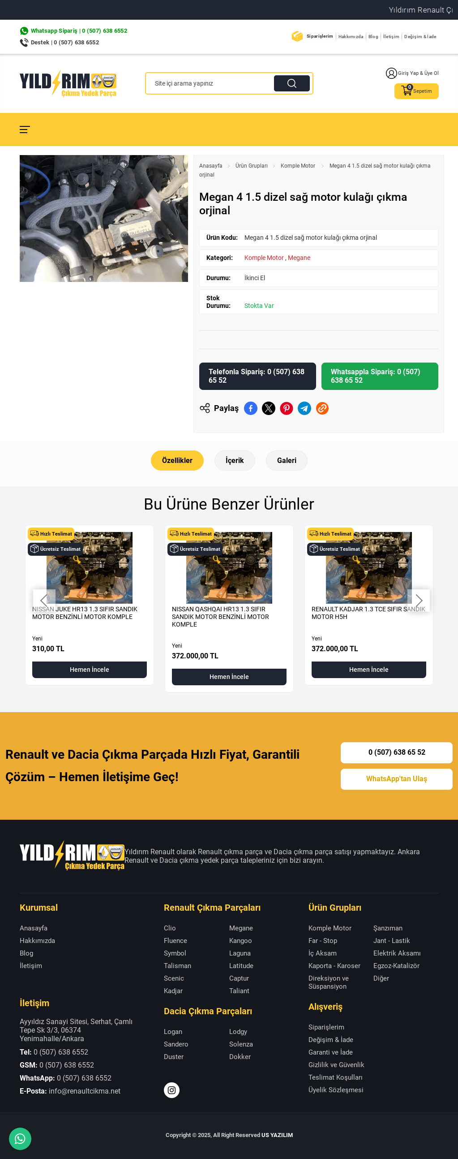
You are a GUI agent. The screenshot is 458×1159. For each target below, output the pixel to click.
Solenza (241, 1044)
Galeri (286, 460)
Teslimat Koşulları (335, 1077)
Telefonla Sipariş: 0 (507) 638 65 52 (256, 376)
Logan (173, 1032)
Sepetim (416, 91)
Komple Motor (299, 166)
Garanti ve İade (330, 1052)
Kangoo (240, 941)
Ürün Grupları (251, 166)
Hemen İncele (89, 669)
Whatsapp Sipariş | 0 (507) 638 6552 (79, 30)
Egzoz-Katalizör (396, 966)
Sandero (176, 1044)
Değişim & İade (420, 36)
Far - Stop (322, 941)
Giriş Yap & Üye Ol (412, 73)
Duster (174, 1057)
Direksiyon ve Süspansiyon (328, 982)
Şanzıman (387, 928)
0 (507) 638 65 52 (396, 752)
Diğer (381, 978)
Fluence (175, 941)
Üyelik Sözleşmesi (336, 1090)
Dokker (240, 1057)
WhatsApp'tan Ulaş (396, 778)
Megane (299, 257)
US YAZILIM (277, 1135)
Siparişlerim (320, 36)
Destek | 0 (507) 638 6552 (65, 42)
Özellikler (177, 460)
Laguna (240, 953)
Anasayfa (211, 166)
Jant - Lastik (391, 941)
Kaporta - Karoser (334, 966)
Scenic (174, 978)
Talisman (177, 966)
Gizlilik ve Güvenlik (336, 1065)
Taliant (239, 991)
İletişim (391, 36)
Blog (373, 36)
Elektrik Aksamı (397, 953)
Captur (239, 978)
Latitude (241, 966)
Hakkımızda (351, 36)
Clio (170, 928)
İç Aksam (322, 953)
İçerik (235, 460)
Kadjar (173, 991)
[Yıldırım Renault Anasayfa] (68, 83)
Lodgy (238, 1032)
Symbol (175, 953)
